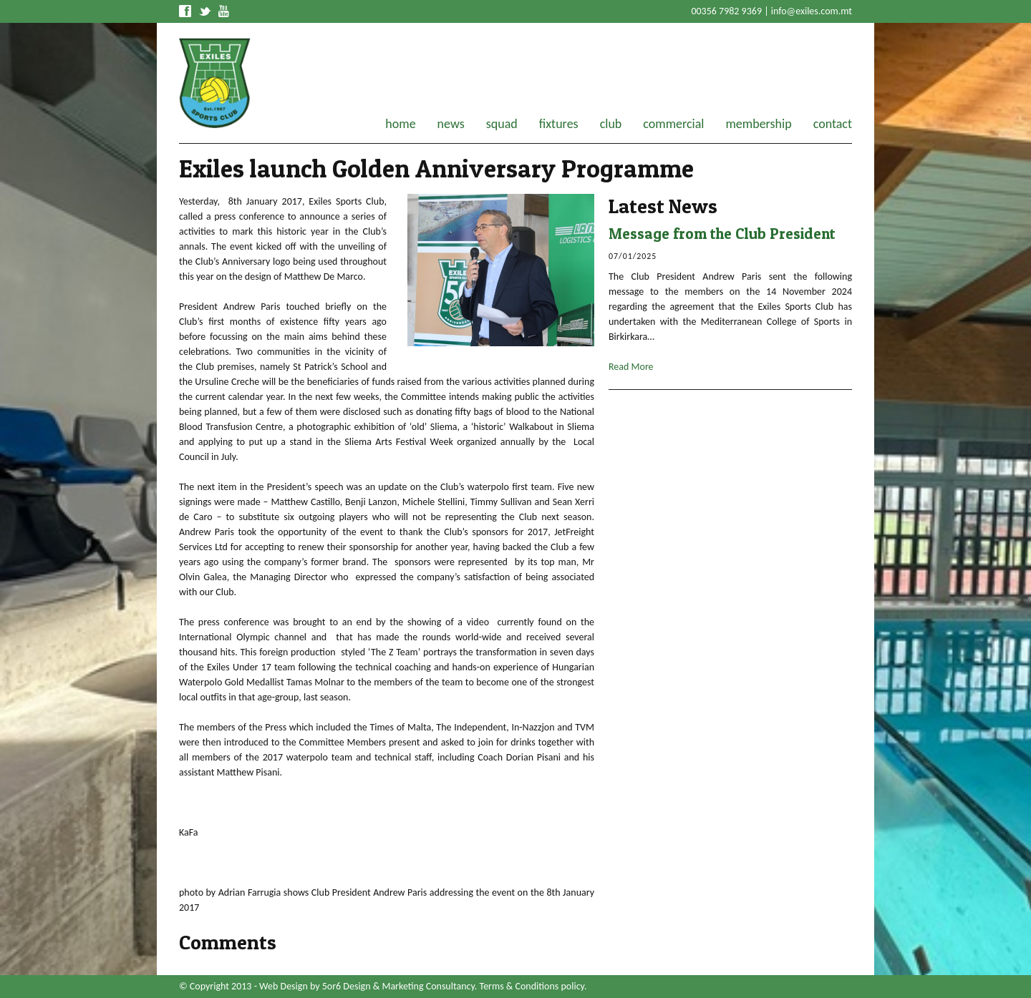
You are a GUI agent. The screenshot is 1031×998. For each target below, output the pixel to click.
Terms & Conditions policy (532, 986)
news (451, 123)
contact (832, 123)
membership (758, 123)
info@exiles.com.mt (811, 11)
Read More (631, 367)
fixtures (559, 123)
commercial (673, 123)
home (400, 123)
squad (502, 123)
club (611, 123)
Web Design (283, 986)
